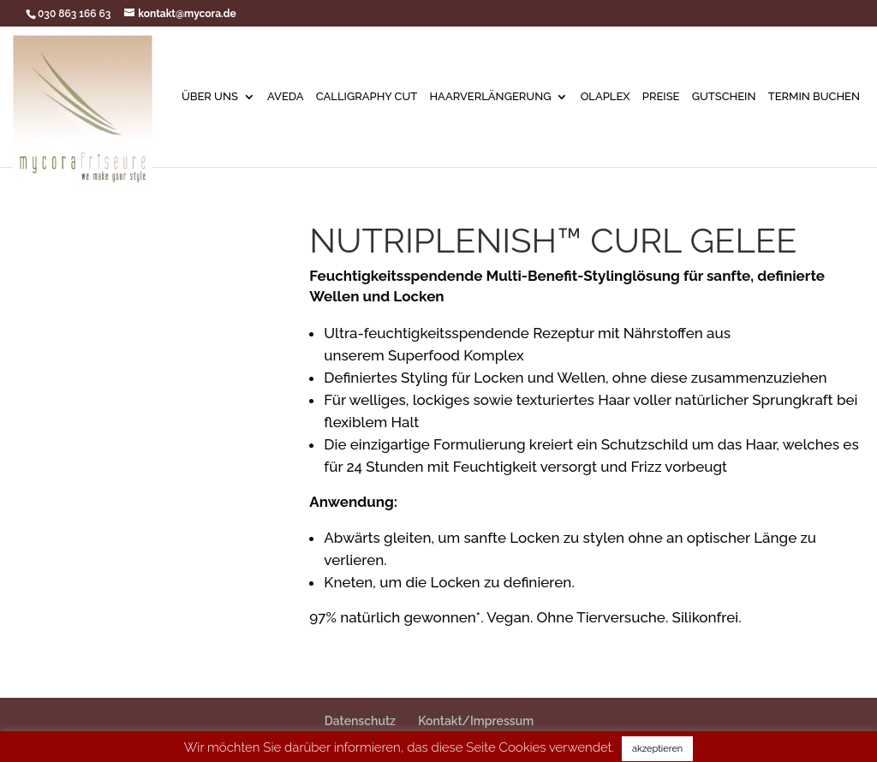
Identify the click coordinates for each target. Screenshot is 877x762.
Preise (661, 97)
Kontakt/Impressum (476, 721)
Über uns (210, 97)
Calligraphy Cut (366, 97)
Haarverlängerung (490, 97)
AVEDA (285, 97)
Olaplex (605, 97)
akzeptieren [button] (657, 748)
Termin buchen (814, 97)
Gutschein (724, 97)
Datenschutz (360, 721)
